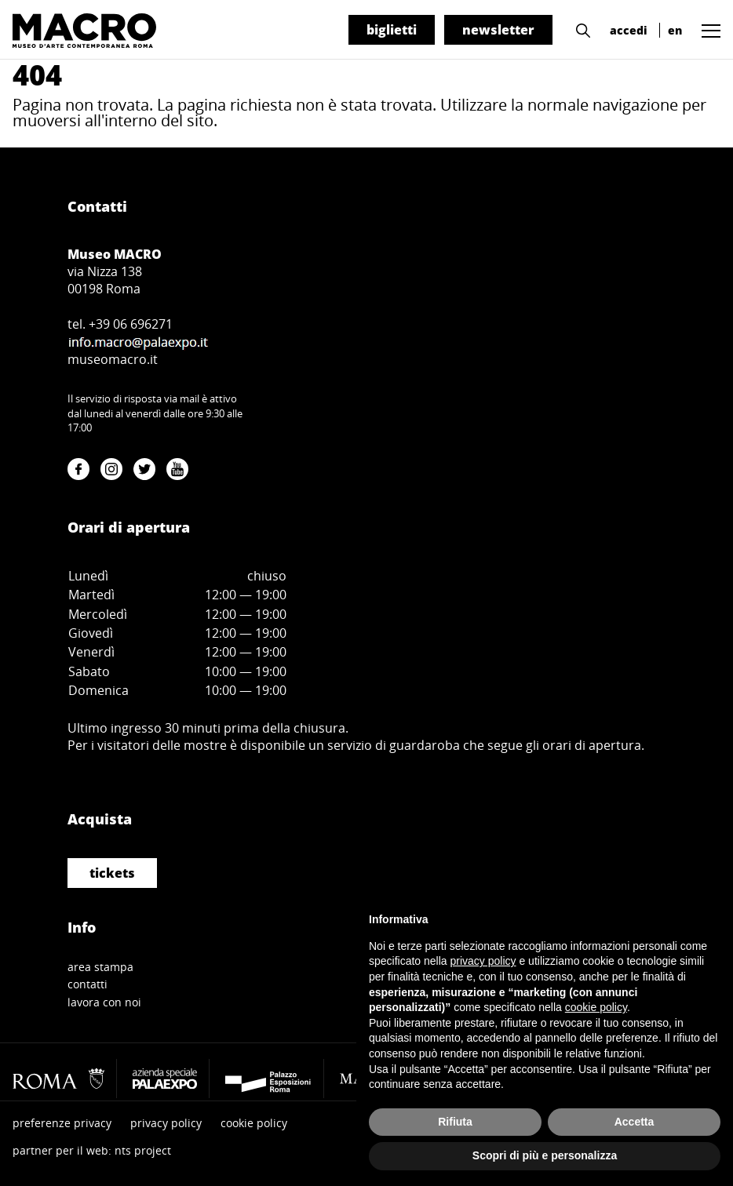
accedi (628, 30)
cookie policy (254, 1122)
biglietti (391, 29)
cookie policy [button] (596, 1007)
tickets (112, 873)
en (675, 30)
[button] (579, 29)
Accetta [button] (634, 1121)
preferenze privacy (62, 1122)
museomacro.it (112, 359)
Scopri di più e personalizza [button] (544, 1155)
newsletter (498, 29)
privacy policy (166, 1122)
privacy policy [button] (483, 961)
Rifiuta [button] (455, 1121)
